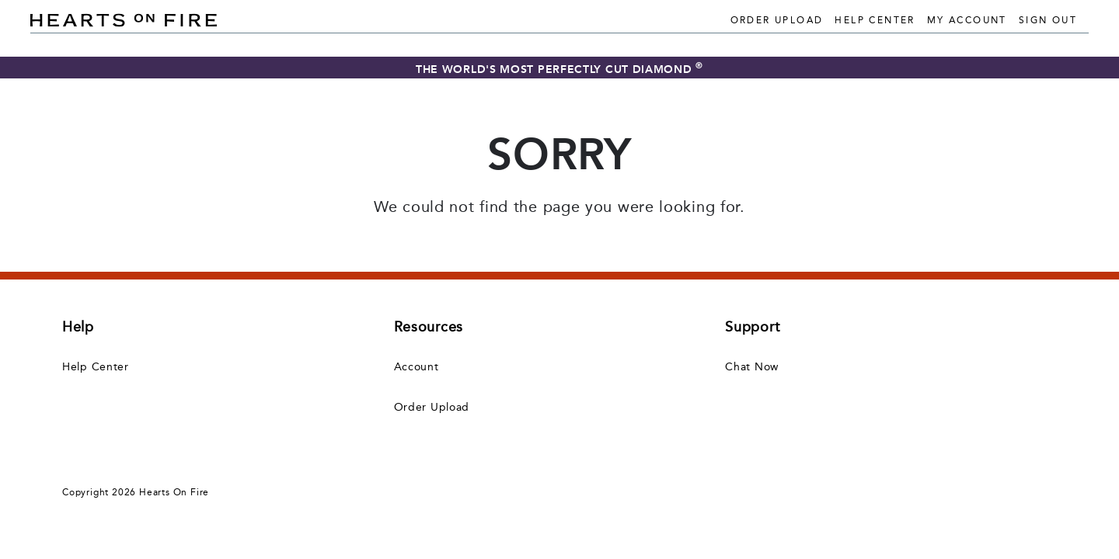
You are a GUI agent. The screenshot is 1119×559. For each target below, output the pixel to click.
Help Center (875, 20)
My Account (967, 20)
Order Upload (777, 20)
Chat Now (752, 366)
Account (416, 366)
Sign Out (1048, 20)
